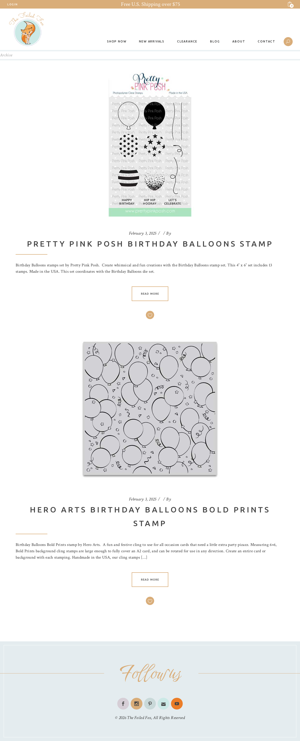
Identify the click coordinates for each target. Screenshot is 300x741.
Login (12, 4)
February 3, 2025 (142, 233)
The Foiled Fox (139, 717)
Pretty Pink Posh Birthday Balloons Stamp (150, 243)
